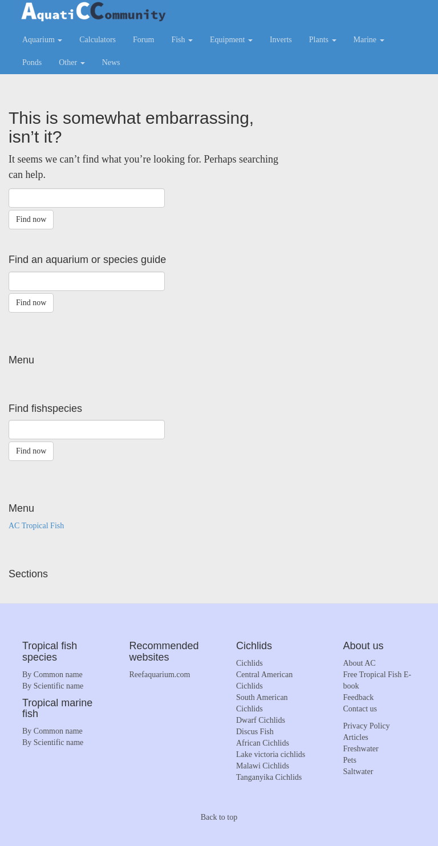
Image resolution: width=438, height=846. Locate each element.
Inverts (281, 39)
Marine (369, 39)
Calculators (97, 39)
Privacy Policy (366, 726)
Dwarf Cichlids (260, 720)
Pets (349, 760)
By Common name (52, 674)
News (111, 62)
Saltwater (358, 771)
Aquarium (42, 39)
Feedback (358, 697)
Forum (143, 39)
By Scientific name (52, 686)
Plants (322, 39)
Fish (182, 39)
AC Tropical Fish (36, 525)
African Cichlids (262, 743)
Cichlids (249, 663)
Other (71, 62)
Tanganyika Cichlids (269, 777)
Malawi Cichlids (262, 766)
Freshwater (361, 748)
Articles (355, 737)
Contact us (360, 709)
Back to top (219, 817)
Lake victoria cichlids (270, 754)
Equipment (231, 39)
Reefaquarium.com (159, 674)
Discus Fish (255, 731)
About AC (359, 663)
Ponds (32, 62)
